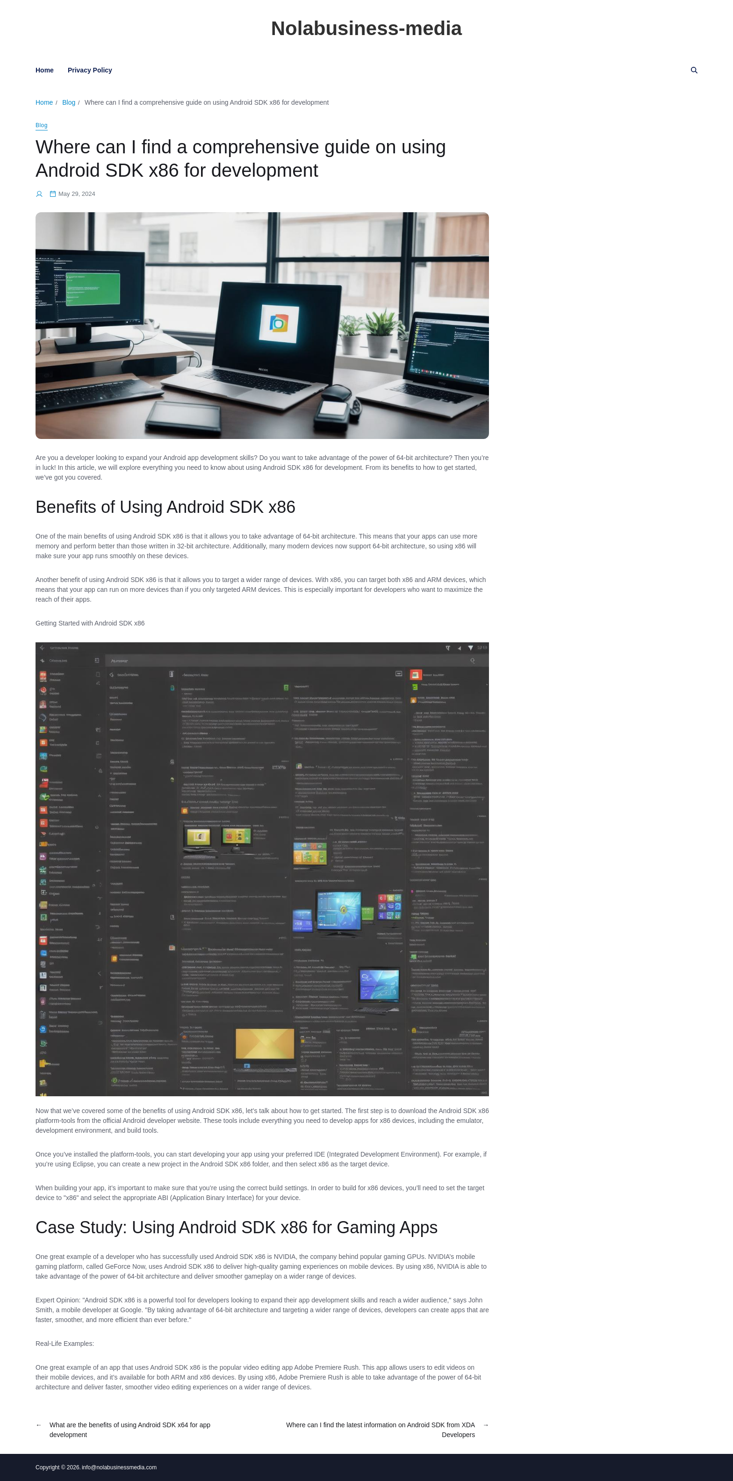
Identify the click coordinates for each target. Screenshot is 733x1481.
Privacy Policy (90, 70)
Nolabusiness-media (366, 28)
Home (45, 70)
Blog (42, 125)
